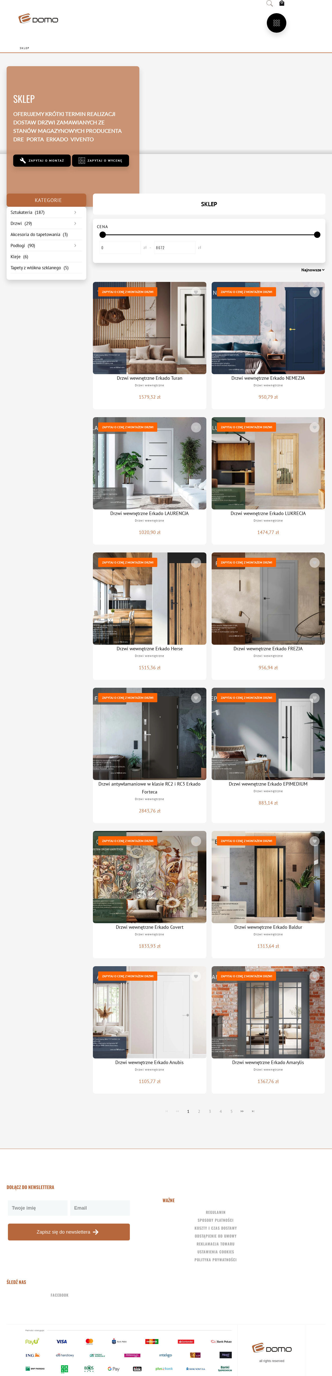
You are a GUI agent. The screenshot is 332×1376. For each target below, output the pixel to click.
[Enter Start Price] (120, 247)
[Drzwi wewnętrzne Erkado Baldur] (268, 877)
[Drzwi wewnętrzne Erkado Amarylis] (268, 1012)
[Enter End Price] (175, 247)
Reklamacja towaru (216, 1244)
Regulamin (216, 1212)
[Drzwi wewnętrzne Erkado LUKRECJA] (268, 463)
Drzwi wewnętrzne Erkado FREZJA (268, 649)
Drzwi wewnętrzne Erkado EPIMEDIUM (268, 784)
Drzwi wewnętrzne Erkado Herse (150, 649)
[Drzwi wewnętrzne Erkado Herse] (149, 598)
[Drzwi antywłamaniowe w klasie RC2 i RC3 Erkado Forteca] (149, 734)
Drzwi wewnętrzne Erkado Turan (149, 378)
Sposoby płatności (216, 1220)
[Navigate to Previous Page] (177, 1111)
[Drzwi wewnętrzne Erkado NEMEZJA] (268, 328)
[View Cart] (283, 3)
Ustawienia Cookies (215, 1251)
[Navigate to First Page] (166, 1111)
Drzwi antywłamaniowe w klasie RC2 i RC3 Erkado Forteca (149, 788)
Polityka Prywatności (216, 1259)
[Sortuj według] (297, 270)
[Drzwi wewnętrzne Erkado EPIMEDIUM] (268, 734)
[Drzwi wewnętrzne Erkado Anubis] (149, 1012)
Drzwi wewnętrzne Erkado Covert (149, 927)
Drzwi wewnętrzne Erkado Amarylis (268, 1062)
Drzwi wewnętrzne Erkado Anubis (149, 1062)
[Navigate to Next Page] (242, 1111)
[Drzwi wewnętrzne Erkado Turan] (149, 328)
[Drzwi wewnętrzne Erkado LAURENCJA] (149, 463)
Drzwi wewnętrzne (149, 385)
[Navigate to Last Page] (253, 1111)
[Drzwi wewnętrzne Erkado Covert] (149, 877)
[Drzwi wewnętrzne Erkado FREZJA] (268, 598)
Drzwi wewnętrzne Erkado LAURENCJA (149, 513)
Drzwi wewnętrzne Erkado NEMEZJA (268, 378)
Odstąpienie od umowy (216, 1236)
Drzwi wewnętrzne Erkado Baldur (268, 927)
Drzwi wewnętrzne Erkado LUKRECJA (268, 513)
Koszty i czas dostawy (216, 1228)
